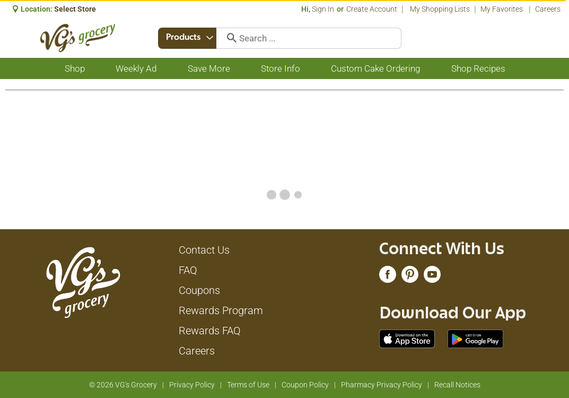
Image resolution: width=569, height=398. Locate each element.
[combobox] (188, 38)
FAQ (188, 270)
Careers (548, 9)
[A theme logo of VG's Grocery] (77, 38)
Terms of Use (248, 384)
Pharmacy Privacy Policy (381, 384)
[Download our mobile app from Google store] (475, 338)
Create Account (371, 9)
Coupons (199, 290)
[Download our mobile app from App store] (407, 338)
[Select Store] (76, 9)
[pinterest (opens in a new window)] (409, 277)
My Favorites (502, 9)
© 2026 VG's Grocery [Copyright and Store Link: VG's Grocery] (123, 384)
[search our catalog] (229, 38)
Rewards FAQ (210, 330)
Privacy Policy (192, 384)
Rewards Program (221, 310)
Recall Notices (457, 384)
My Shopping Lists (440, 9)
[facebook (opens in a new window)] (387, 277)
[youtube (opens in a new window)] (432, 277)
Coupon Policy (305, 384)
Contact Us (204, 250)
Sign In (323, 9)
